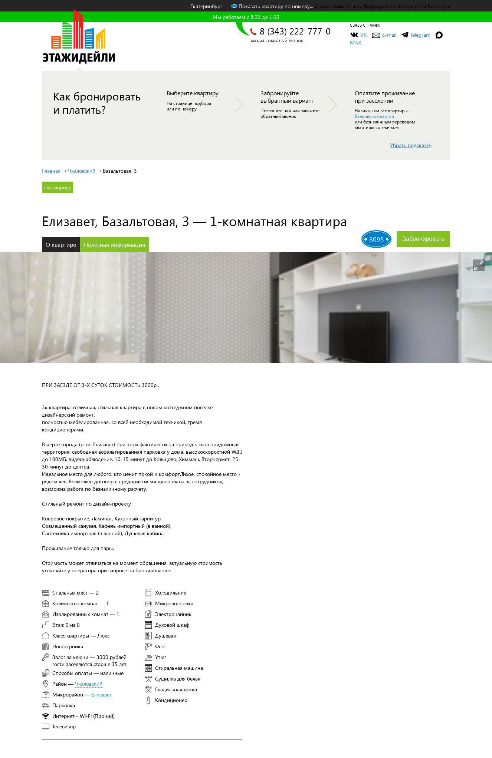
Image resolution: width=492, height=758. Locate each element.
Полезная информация (114, 244)
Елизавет (101, 694)
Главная (51, 170)
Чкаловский (81, 170)
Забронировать (423, 239)
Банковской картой (374, 116)
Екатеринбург (206, 6)
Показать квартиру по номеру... (272, 6)
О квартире (61, 244)
